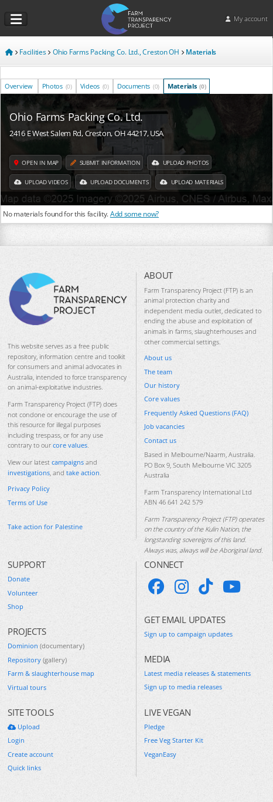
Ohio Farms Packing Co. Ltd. (76, 117)
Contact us (160, 440)
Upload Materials (191, 182)
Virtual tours (27, 687)
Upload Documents (114, 182)
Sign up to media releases (183, 686)
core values (70, 445)
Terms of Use (27, 502)
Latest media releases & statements (197, 673)
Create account (30, 754)
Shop (15, 606)
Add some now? (134, 213)
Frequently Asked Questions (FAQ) (196, 412)
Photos (57, 86)
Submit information (105, 162)
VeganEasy (160, 754)
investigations (29, 472)
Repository (37, 659)
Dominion (46, 645)
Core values (162, 398)
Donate (19, 578)
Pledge (154, 726)
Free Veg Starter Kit (173, 740)
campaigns (68, 462)
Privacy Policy (29, 488)
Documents (138, 86)
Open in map (36, 162)
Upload (24, 726)
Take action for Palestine (45, 526)
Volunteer (23, 592)
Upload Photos (180, 162)
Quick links (24, 767)
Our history (162, 385)
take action (83, 472)
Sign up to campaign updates (188, 634)
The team (158, 371)
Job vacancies (164, 426)
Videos (94, 86)
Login (16, 740)
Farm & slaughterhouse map (51, 673)
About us (158, 357)
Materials (187, 86)
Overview (19, 86)
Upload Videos (41, 182)
